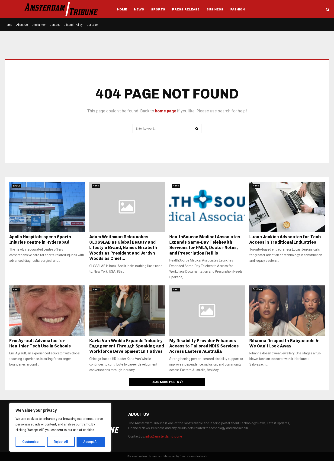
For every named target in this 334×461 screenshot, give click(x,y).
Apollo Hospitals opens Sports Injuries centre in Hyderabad (40, 239)
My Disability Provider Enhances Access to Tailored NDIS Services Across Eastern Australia (204, 346)
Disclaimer (39, 24)
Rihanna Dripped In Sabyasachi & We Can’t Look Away (283, 343)
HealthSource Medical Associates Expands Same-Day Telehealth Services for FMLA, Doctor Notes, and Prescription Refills (204, 245)
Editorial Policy (73, 24)
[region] (60, 427)
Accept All (90, 442)
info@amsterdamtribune (163, 436)
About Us (22, 24)
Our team (93, 24)
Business (214, 9)
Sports (158, 9)
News (139, 9)
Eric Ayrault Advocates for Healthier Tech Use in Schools (40, 343)
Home (122, 9)
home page (165, 110)
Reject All (61, 442)
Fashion (237, 9)
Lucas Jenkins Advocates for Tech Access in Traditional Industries (285, 239)
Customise (30, 442)
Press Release (185, 9)
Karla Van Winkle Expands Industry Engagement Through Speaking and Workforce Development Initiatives (126, 346)
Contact (55, 24)
